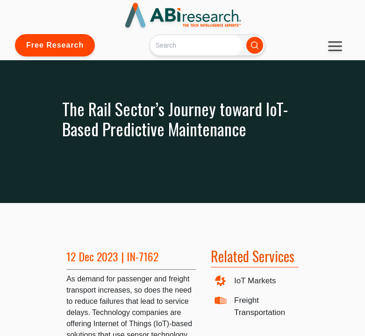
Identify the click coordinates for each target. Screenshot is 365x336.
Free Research (55, 45)
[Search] (196, 45)
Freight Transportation (259, 306)
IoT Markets (255, 280)
